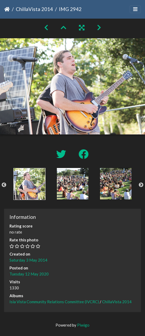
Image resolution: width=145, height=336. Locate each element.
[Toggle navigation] (135, 9)
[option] (29, 184)
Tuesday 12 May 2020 (29, 274)
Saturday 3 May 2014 (28, 260)
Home (7, 9)
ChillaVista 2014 (34, 9)
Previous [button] (4, 185)
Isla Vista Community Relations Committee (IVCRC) (54, 301)
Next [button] (141, 185)
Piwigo (83, 325)
